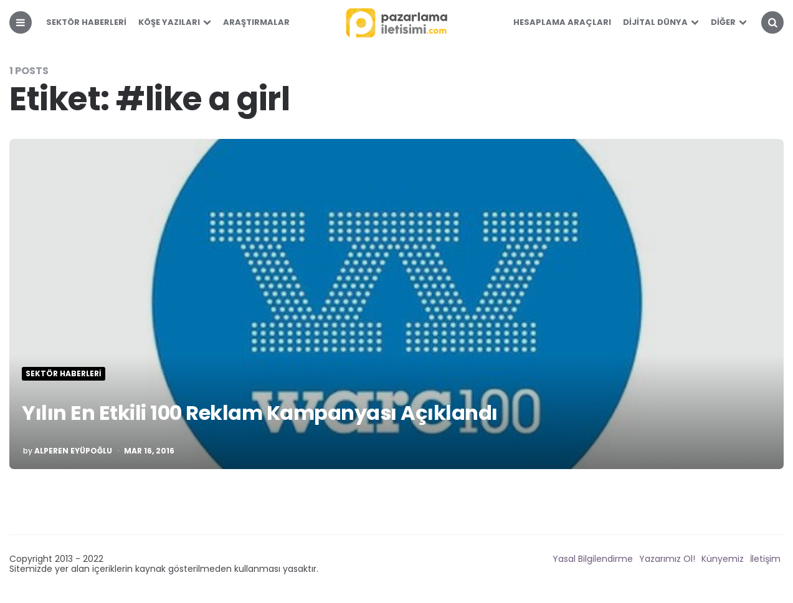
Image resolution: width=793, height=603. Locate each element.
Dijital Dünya (655, 22)
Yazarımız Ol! (667, 559)
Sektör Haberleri (86, 22)
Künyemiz (722, 559)
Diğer (723, 22)
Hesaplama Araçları (562, 22)
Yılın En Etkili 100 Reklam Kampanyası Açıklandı (260, 413)
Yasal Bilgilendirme (593, 559)
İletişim (765, 559)
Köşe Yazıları (169, 22)
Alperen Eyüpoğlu (73, 451)
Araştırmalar (256, 22)
